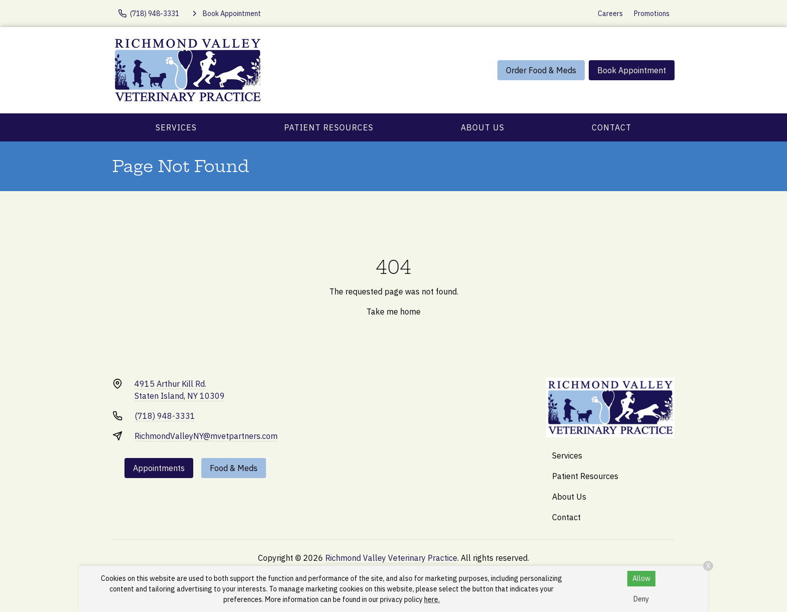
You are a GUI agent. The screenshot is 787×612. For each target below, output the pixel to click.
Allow (641, 578)
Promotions (652, 13)
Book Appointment (631, 70)
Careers (610, 13)
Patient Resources (328, 127)
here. (432, 599)
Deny (641, 598)
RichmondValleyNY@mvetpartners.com (206, 436)
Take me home (393, 312)
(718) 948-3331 (165, 416)
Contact (611, 127)
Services (176, 127)
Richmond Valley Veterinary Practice (391, 558)
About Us (482, 127)
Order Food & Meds (541, 70)
